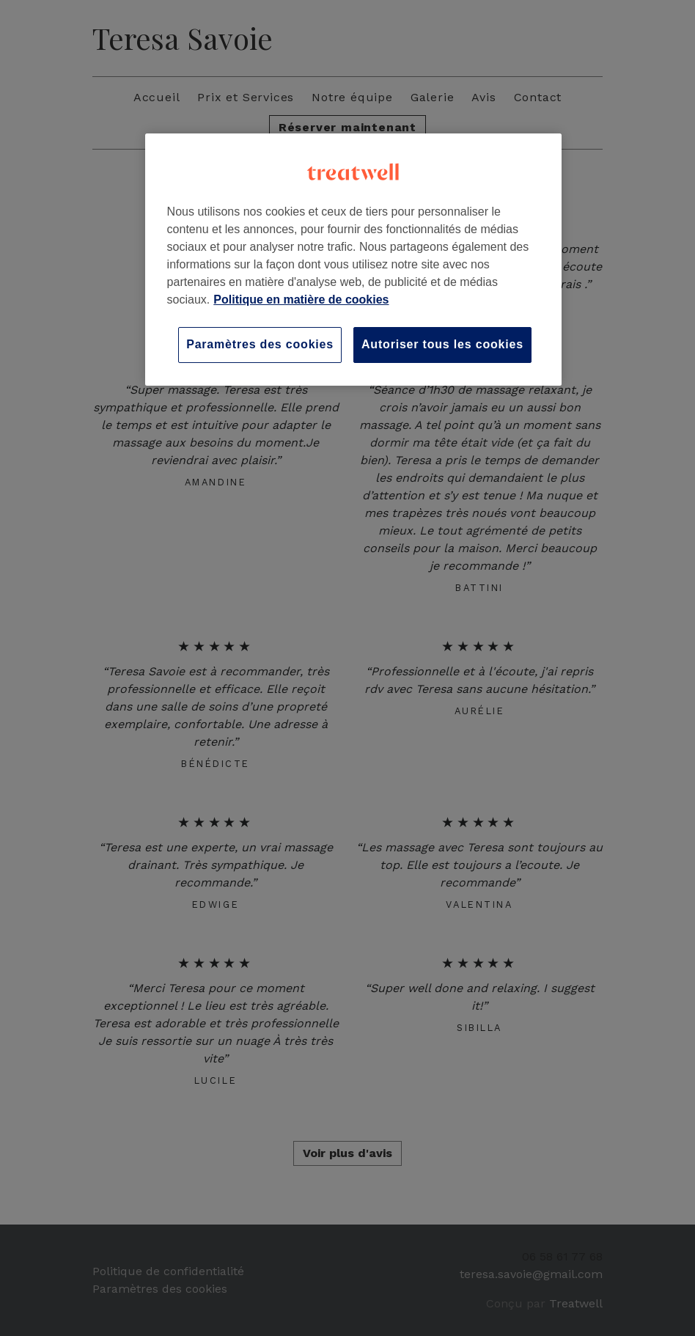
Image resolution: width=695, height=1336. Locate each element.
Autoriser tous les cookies (442, 344)
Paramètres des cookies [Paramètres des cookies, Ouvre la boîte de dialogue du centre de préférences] (260, 344)
